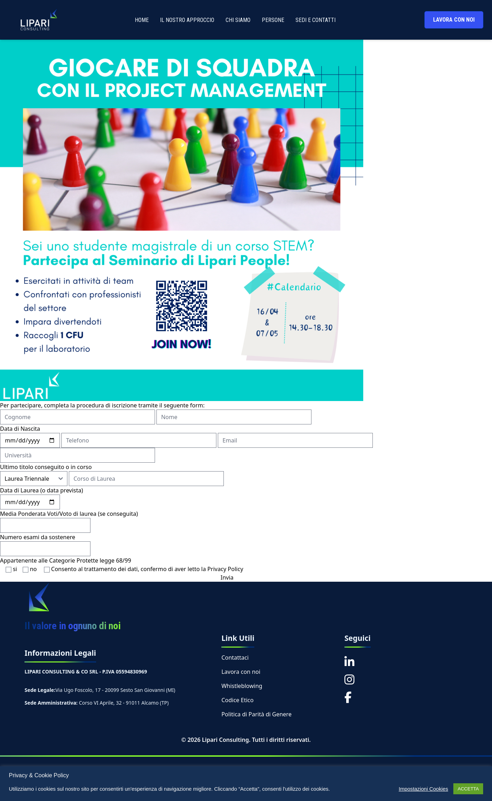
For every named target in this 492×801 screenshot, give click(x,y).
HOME (142, 20)
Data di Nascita (20, 429)
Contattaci (235, 657)
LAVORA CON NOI (454, 19)
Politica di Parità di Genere (256, 714)
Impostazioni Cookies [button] (423, 789)
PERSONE (273, 20)
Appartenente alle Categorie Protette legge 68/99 (65, 560)
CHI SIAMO (238, 20)
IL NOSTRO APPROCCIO (187, 20)
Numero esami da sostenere (37, 537)
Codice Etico (237, 700)
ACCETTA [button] (468, 788)
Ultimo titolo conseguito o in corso (46, 467)
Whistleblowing (241, 686)
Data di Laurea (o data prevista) (41, 490)
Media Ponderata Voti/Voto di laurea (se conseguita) (69, 514)
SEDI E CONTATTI (315, 20)
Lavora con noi (240, 672)
